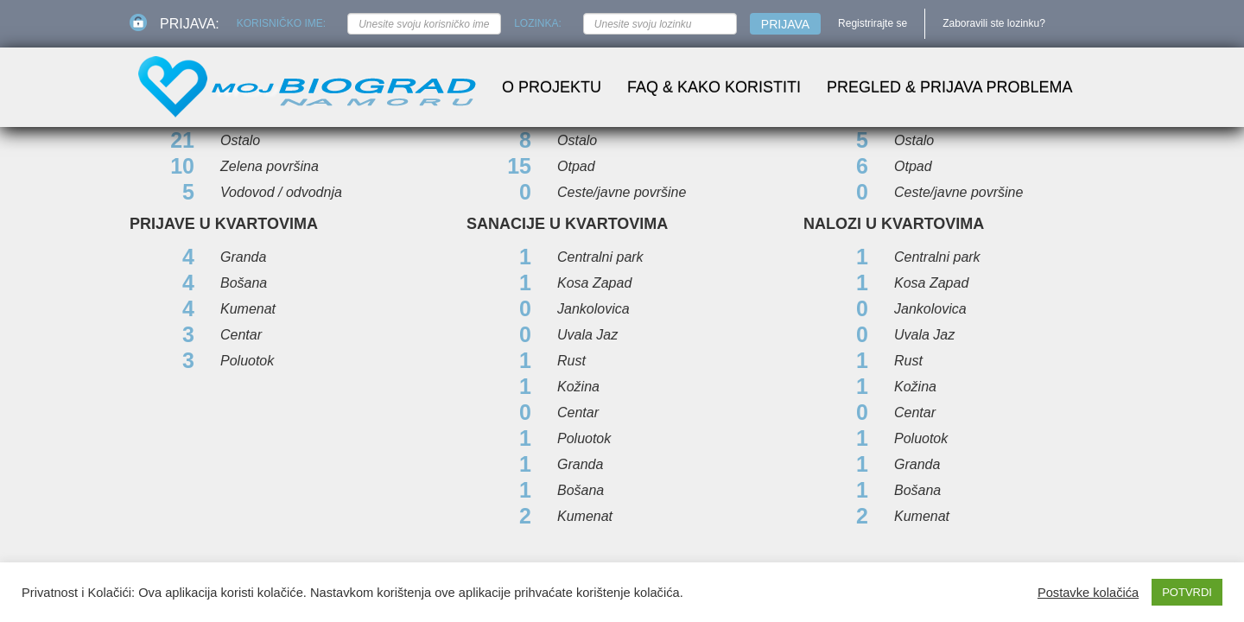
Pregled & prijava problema (949, 87)
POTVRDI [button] (1187, 592)
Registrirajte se (872, 23)
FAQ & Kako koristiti (714, 87)
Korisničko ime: (281, 23)
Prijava (785, 24)
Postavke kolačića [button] (1088, 593)
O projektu (551, 87)
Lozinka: (538, 23)
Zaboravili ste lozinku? (994, 23)
